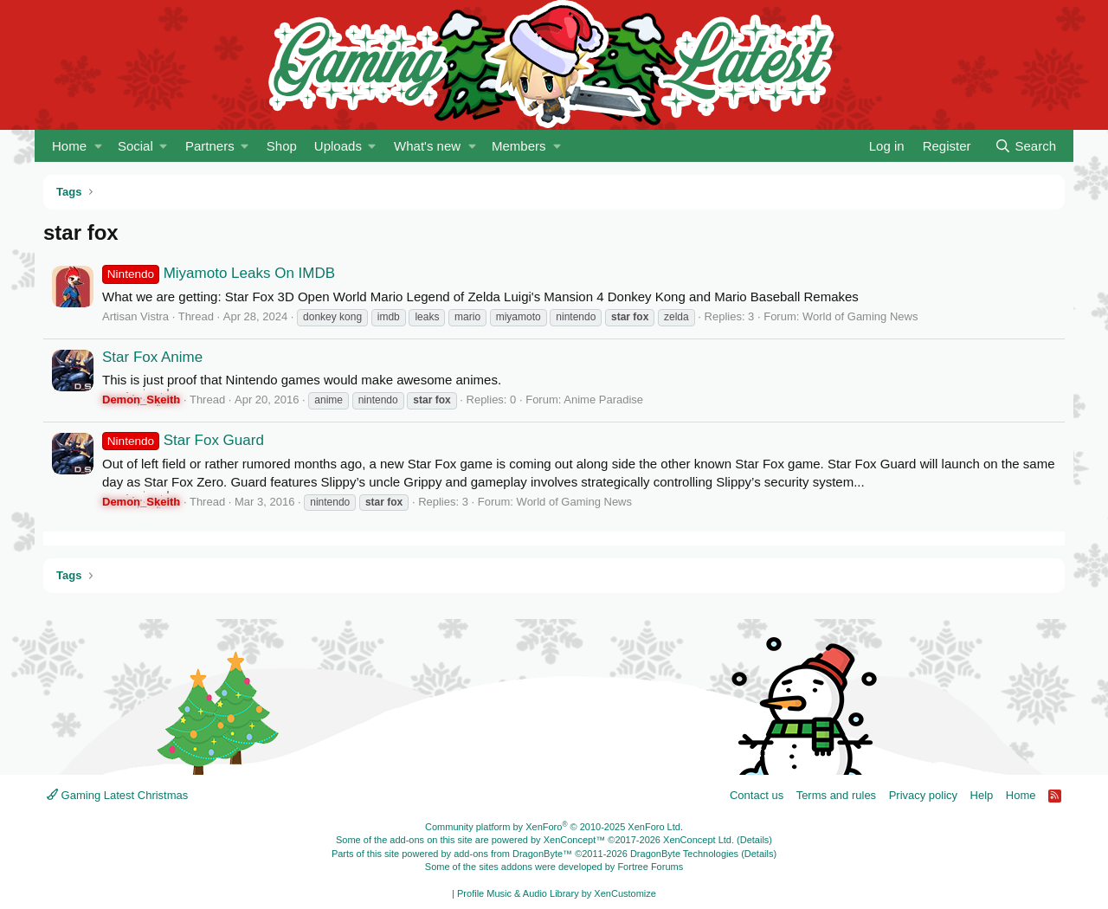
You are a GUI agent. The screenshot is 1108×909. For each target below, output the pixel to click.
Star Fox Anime (152, 357)
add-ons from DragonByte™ (513, 853)
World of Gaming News (860, 316)
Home (69, 146)
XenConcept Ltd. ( (701, 840)
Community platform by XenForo (554, 827)
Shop (282, 146)
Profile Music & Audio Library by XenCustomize (556, 893)
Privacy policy (923, 795)
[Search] (1025, 146)
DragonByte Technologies (684, 853)
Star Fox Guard (183, 440)
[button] (98, 146)
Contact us (756, 795)
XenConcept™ (575, 840)
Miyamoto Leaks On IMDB (218, 273)
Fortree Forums (650, 866)
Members (519, 146)
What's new (427, 146)
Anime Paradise (603, 399)
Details (755, 840)
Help (982, 795)
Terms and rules (836, 795)
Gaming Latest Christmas (117, 795)
